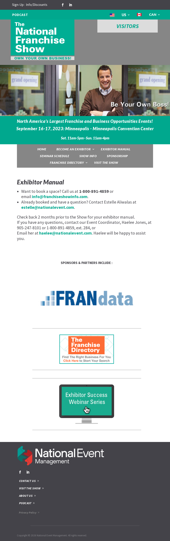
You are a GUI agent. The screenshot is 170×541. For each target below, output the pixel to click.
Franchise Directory (67, 162)
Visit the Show (106, 162)
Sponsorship (117, 156)
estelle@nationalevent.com (47, 207)
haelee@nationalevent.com (65, 233)
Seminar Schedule (54, 156)
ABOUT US (26, 496)
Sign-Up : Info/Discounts (29, 5)
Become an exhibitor (73, 149)
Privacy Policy (27, 512)
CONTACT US (27, 481)
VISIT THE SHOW (30, 488)
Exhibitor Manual (115, 149)
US (124, 15)
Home (41, 149)
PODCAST (20, 15)
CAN (152, 14)
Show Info (88, 156)
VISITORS (127, 26)
